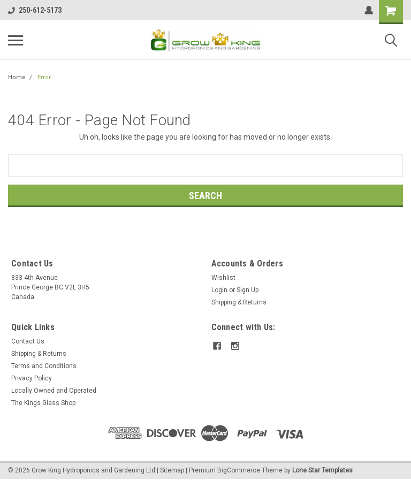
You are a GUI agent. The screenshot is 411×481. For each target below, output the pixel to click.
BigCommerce (238, 470)
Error (44, 77)
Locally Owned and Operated (53, 390)
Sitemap (172, 470)
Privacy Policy (31, 378)
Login (219, 290)
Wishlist (223, 277)
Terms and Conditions (44, 366)
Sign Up (247, 290)
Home (17, 77)
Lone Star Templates (322, 470)
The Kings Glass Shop (43, 403)
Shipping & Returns (239, 302)
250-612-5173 (35, 10)
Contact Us (27, 341)
